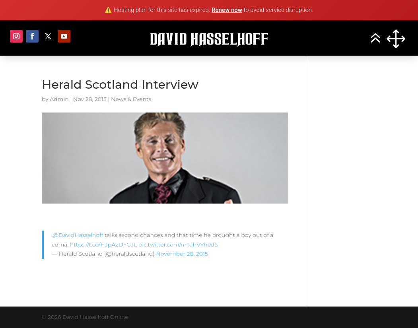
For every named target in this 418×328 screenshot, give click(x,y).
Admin (59, 99)
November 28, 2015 (182, 253)
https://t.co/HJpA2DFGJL (103, 244)
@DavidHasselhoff (78, 235)
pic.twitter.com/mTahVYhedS (178, 244)
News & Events (131, 99)
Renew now (227, 10)
